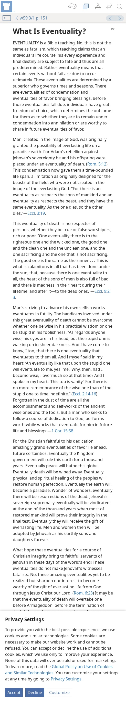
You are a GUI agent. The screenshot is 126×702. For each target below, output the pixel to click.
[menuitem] (7, 6)
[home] (7, 6)
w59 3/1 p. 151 (31, 18)
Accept (13, 692)
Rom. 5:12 (96, 164)
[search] (120, 7)
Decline (35, 692)
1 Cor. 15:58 (62, 431)
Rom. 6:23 (83, 593)
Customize (59, 692)
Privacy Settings (66, 679)
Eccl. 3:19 (36, 213)
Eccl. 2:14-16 (84, 394)
